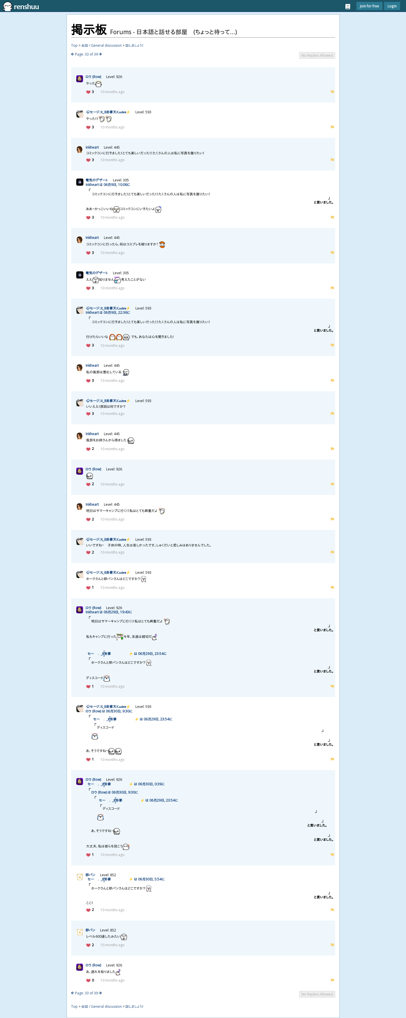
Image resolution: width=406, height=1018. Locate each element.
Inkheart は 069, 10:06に (108, 184)
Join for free (369, 6)
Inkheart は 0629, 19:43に (109, 612)
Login (392, 6)
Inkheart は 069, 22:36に (108, 312)
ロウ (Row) (93, 76)
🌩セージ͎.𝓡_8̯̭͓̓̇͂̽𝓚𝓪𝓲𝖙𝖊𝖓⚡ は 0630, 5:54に (125, 879)
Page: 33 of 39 (86, 54)
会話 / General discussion (101, 45)
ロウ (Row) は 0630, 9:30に (109, 711)
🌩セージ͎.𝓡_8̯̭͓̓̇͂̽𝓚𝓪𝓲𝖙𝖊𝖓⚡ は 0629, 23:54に (126, 653)
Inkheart (92, 147)
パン (90, 874)
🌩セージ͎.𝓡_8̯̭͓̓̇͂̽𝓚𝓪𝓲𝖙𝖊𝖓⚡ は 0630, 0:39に (125, 784)
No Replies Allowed (317, 55)
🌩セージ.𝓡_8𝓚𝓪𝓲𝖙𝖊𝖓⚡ (108, 112)
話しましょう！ (134, 45)
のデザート (97, 180)
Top (74, 45)
